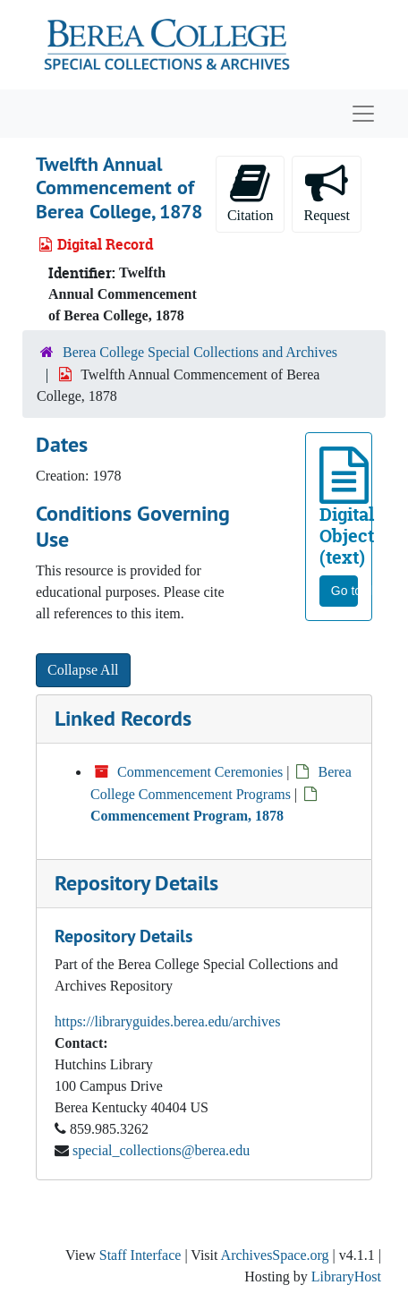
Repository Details (136, 883)
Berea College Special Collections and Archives (200, 352)
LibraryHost (346, 1276)
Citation (250, 192)
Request (326, 192)
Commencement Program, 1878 (187, 815)
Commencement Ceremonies (200, 771)
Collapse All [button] (83, 669)
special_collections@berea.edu (161, 1150)
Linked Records (123, 718)
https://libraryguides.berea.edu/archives (167, 1021)
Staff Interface (140, 1255)
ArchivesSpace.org (275, 1255)
